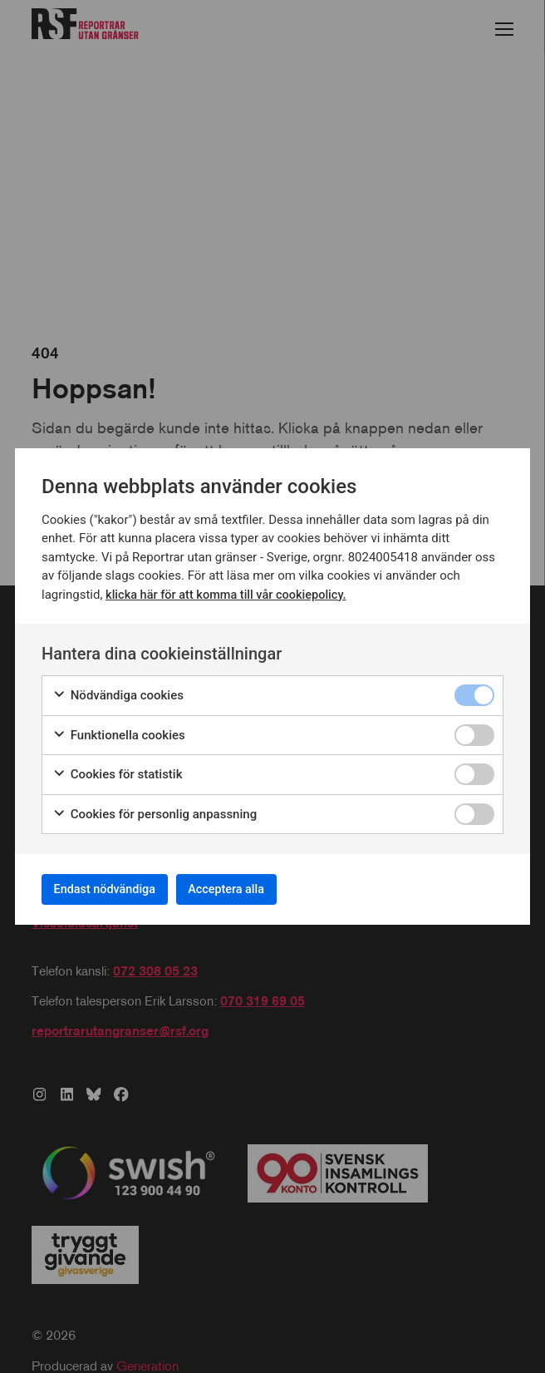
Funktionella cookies (118, 730)
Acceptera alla (257, 888)
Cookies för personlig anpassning (154, 809)
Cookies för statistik (117, 770)
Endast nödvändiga (115, 888)
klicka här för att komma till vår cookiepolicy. (230, 589)
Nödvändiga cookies (118, 691)
